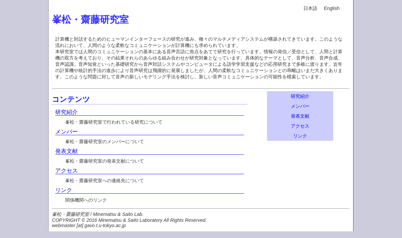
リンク (63, 190)
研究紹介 (66, 112)
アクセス (66, 170)
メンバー (66, 131)
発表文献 (66, 151)
